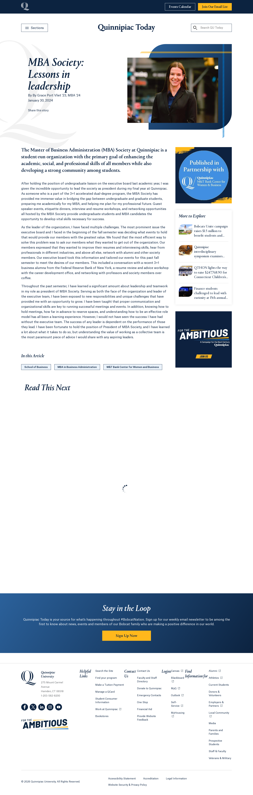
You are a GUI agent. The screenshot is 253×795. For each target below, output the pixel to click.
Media (212, 723)
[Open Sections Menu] (34, 28)
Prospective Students (215, 743)
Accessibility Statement (122, 779)
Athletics (215, 677)
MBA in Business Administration (77, 367)
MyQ (175, 688)
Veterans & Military (220, 758)
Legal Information (176, 779)
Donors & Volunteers (215, 694)
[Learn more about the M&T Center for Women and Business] (203, 175)
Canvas (177, 670)
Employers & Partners (220, 704)
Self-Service (178, 704)
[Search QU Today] (195, 28)
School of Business (36, 367)
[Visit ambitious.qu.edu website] (45, 724)
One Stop (142, 702)
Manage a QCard (105, 692)
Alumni (215, 670)
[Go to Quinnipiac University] (25, 6)
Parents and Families (216, 732)
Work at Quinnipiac (108, 709)
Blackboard (178, 677)
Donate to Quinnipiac (149, 688)
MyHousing (178, 715)
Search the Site (104, 671)
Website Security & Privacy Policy (127, 785)
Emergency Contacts (149, 695)
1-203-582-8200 (50, 696)
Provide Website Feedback (146, 718)
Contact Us (143, 671)
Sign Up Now (126, 636)
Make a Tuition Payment (109, 685)
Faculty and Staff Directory (147, 680)
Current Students (219, 685)
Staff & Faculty (217, 751)
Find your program (106, 678)
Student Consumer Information (106, 701)
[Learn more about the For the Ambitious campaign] (203, 339)
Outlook (177, 695)
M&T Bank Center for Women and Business (133, 367)
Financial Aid (144, 709)
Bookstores (102, 716)
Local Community (220, 712)
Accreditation (150, 779)
